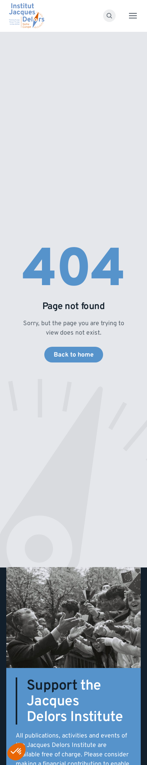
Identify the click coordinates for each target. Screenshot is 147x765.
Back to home (74, 354)
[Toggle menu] (133, 16)
